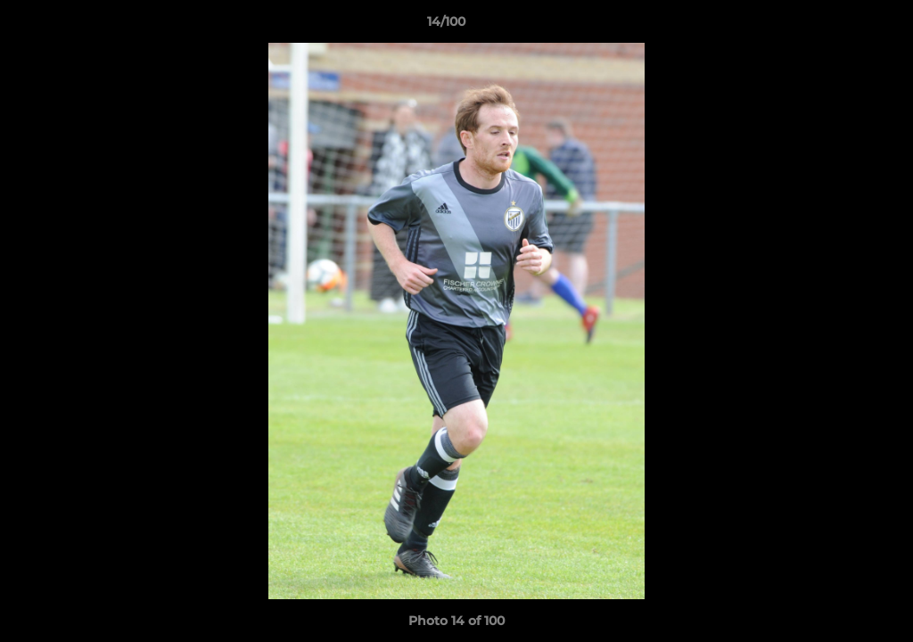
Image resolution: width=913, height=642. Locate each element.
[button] (838, 26)
